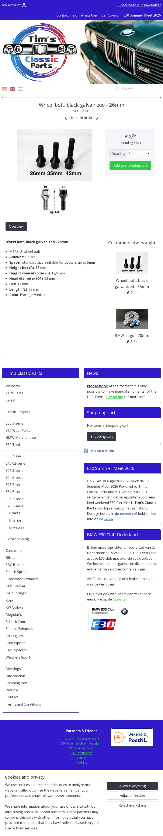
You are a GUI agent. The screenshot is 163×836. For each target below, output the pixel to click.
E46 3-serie (14, 506)
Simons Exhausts (19, 628)
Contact (12, 697)
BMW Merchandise (21, 437)
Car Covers (110, 15)
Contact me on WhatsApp (76, 15)
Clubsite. (119, 599)
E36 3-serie (14, 499)
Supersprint (15, 643)
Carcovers (14, 550)
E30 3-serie (14, 423)
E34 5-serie (14, 491)
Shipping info (16, 683)
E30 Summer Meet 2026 (142, 15)
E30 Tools (13, 444)
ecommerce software (92, 828)
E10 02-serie (15, 463)
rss (75, 828)
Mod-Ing (81, 762)
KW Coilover (15, 607)
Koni (9, 600)
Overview (16, 226)
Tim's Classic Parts (99, 450)
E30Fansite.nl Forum (81, 748)
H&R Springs (16, 593)
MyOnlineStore (130, 828)
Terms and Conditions (23, 704)
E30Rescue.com (81, 753)
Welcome (13, 386)
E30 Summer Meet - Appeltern (81, 743)
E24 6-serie (14, 477)
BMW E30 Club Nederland (81, 739)
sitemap (66, 828)
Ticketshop (127, 513)
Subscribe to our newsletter (139, 5)
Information (15, 676)
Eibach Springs (17, 571)
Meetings (13, 668)
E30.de (81, 758)
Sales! (10, 400)
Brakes (14, 513)
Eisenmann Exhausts (22, 579)
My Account (14, 5)
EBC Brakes (15, 564)
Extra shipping (17, 539)
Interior (15, 520)
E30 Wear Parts (18, 430)
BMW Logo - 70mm (132, 335)
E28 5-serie (14, 484)
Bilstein (12, 557)
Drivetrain (17, 527)
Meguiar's (14, 614)
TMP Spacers (16, 650)
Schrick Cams (16, 621)
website (108, 519)
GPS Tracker (15, 586)
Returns (12, 690)
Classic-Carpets (18, 412)
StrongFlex (14, 636)
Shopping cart (101, 436)
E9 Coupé (13, 456)
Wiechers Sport (18, 657)
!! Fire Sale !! (14, 393)
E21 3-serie (14, 470)
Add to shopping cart (130, 165)
